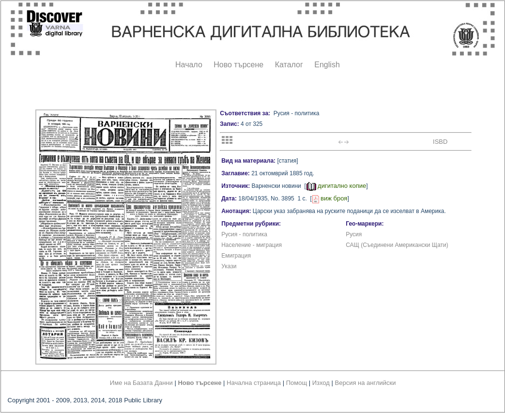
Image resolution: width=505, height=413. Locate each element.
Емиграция (236, 255)
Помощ (296, 382)
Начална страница (254, 382)
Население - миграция (251, 245)
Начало (188, 65)
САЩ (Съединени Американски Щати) (397, 245)
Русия (354, 234)
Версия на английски (365, 382)
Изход (321, 382)
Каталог (289, 65)
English (326, 65)
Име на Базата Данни (141, 382)
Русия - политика (244, 234)
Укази (228, 266)
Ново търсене (238, 65)
